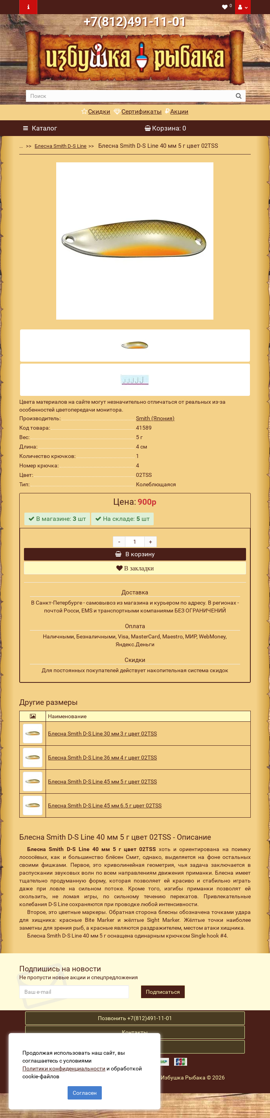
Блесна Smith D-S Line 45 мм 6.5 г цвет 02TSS (105, 815)
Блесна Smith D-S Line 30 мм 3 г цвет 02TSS (102, 743)
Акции (176, 111)
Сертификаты (138, 111)
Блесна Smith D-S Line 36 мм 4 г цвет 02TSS (102, 767)
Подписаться (163, 1001)
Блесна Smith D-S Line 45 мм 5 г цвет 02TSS (102, 791)
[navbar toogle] (28, 7)
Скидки (95, 111)
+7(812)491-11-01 (135, 21)
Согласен (85, 1090)
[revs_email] (74, 1001)
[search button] (239, 96)
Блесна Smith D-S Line (60, 146)
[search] (128, 96)
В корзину (135, 559)
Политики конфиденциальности (67, 1065)
